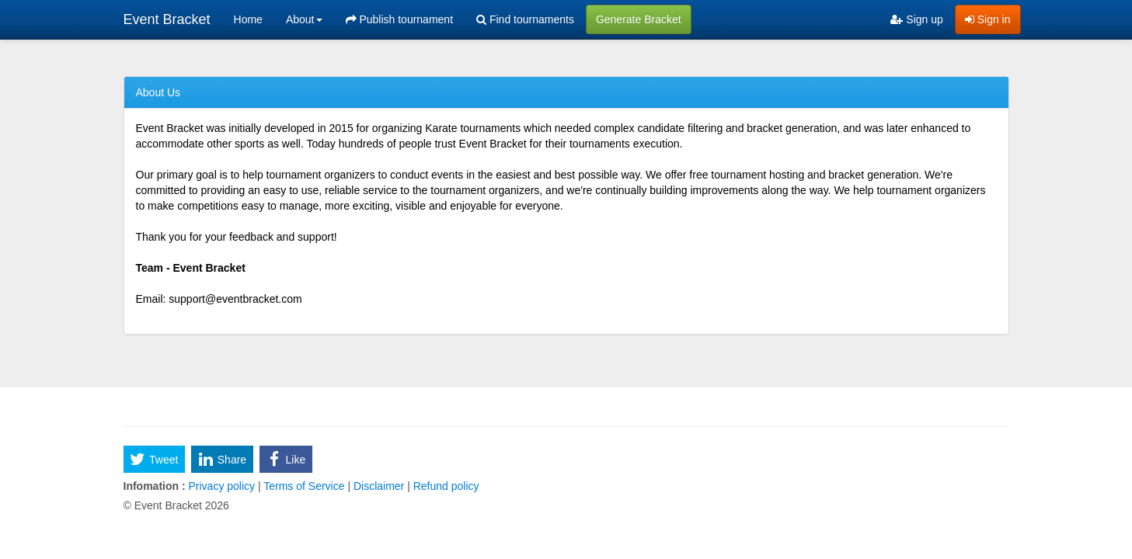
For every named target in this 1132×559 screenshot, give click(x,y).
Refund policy (444, 486)
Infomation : (155, 486)
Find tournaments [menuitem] (525, 19)
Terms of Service (304, 486)
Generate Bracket (638, 19)
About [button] (304, 19)
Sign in (988, 19)
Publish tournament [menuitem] (400, 19)
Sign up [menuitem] (916, 19)
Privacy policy (222, 486)
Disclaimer (378, 486)
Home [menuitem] (248, 19)
